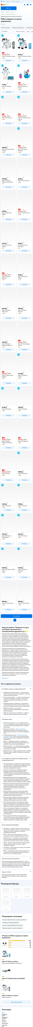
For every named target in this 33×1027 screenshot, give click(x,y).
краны (17, 729)
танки (14, 746)
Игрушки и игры (10, 12)
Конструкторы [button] (5, 1023)
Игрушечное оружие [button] (4, 1015)
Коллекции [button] (4, 1021)
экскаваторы (22, 729)
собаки (11, 736)
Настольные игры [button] (4, 1026)
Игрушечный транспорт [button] (4, 1018)
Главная (2, 12)
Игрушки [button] (4, 1020)
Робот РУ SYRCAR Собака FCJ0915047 (13, 978)
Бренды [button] (3, 1012)
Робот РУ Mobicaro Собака (10, 961)
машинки (6, 724)
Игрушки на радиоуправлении (8, 14)
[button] (8, 8)
